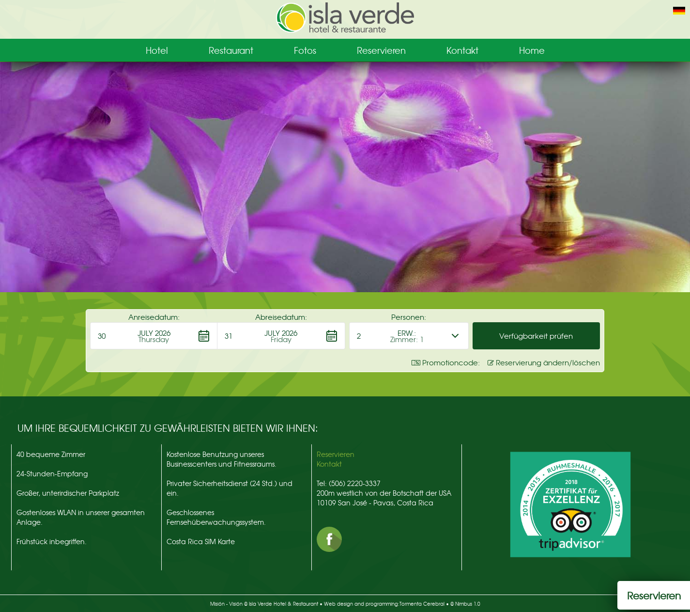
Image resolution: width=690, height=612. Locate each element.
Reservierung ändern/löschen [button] (544, 362)
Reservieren (381, 50)
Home (532, 50)
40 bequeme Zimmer (50, 454)
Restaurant (231, 50)
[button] (153, 335)
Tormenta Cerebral (422, 603)
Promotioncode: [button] (446, 362)
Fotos (305, 50)
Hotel (157, 50)
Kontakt (462, 50)
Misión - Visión (226, 603)
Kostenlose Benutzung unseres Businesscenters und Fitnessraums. (221, 459)
